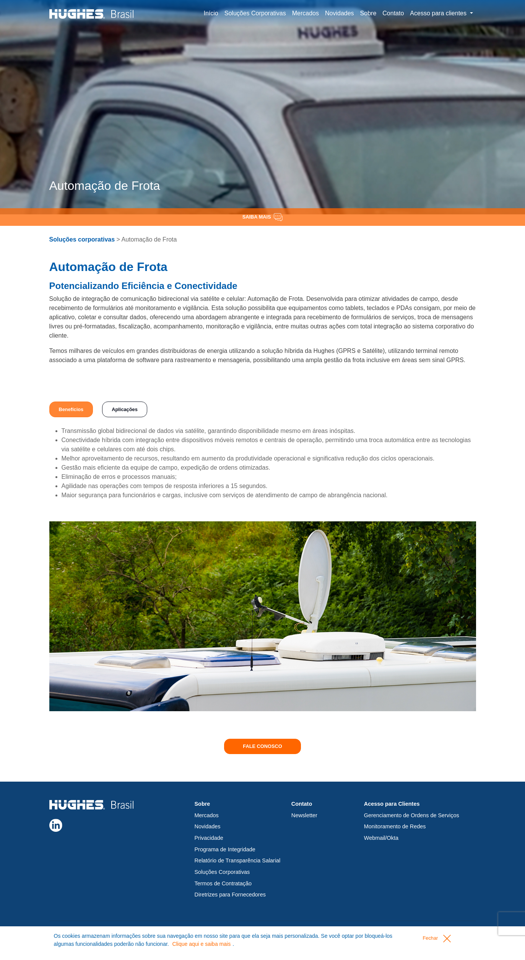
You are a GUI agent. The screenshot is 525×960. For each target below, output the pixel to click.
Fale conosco (262, 746)
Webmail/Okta (381, 838)
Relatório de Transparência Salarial (238, 860)
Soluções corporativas (82, 239)
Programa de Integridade (225, 849)
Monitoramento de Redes (395, 826)
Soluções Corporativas (255, 13)
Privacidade (209, 838)
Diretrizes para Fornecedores (230, 894)
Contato (393, 13)
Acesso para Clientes (392, 804)
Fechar (436, 938)
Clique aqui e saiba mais (201, 944)
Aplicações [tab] (125, 409)
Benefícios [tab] (71, 409)
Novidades (339, 13)
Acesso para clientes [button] (439, 13)
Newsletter (304, 815)
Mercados (305, 13)
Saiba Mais (262, 217)
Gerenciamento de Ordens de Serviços (411, 815)
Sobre (368, 13)
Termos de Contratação (223, 883)
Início (211, 13)
